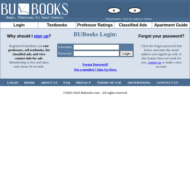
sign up (41, 36)
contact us (154, 62)
